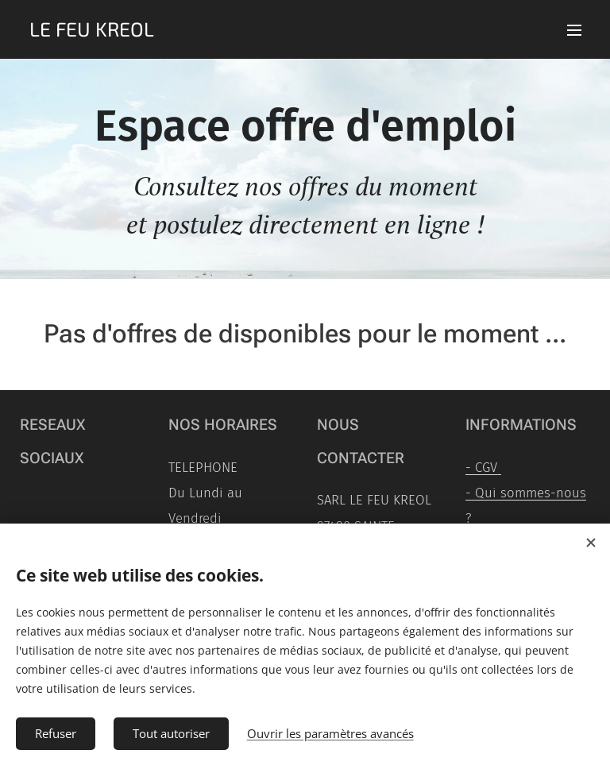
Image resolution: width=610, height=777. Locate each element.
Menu (574, 30)
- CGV (483, 467)
